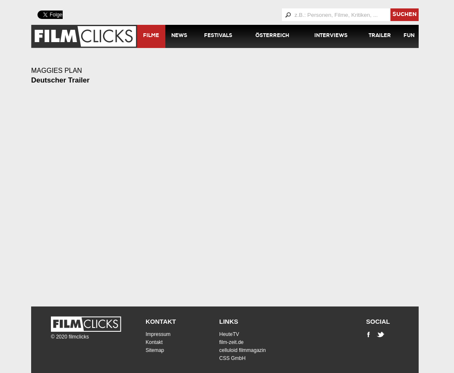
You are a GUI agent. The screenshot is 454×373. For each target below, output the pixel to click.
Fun (409, 36)
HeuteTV (229, 334)
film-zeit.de (231, 342)
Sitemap (155, 350)
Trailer (380, 36)
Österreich (272, 36)
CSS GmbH (232, 358)
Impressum (158, 334)
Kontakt (161, 321)
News (179, 36)
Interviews (331, 36)
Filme (151, 36)
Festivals (218, 36)
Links (228, 321)
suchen (405, 15)
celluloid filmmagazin (242, 350)
